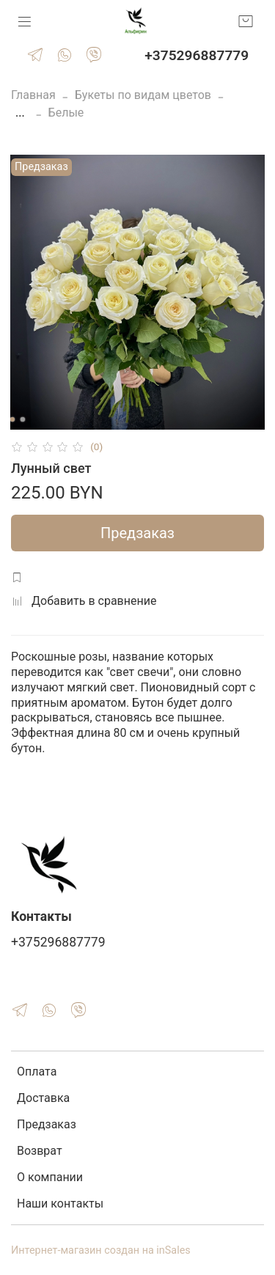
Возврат (39, 1151)
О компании (50, 1177)
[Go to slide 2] (22, 419)
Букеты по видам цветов (143, 95)
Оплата (36, 1072)
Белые (66, 113)
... (20, 113)
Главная (33, 95)
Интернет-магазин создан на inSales (101, 1250)
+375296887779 (196, 55)
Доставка (43, 1098)
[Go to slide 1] (12, 419)
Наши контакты (60, 1203)
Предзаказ (137, 533)
